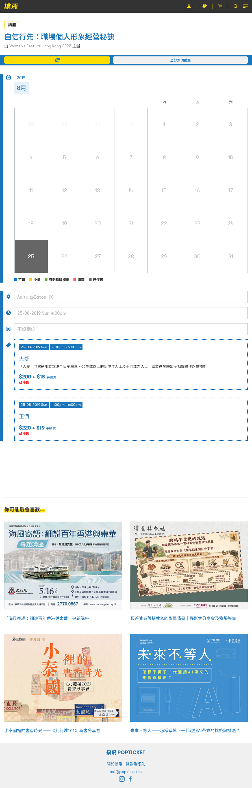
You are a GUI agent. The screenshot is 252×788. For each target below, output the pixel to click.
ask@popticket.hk (126, 771)
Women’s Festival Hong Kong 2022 (40, 46)
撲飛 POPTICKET (126, 752)
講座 (12, 24)
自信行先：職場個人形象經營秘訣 (59, 36)
